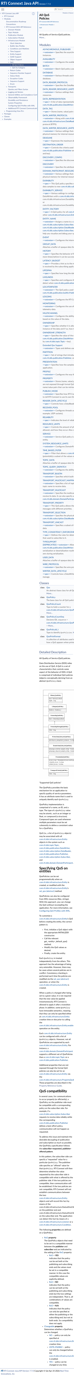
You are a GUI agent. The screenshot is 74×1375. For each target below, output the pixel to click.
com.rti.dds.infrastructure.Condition (55, 1223)
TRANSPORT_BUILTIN (52, 474)
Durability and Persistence (18, 100)
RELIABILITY (48, 417)
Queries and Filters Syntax (18, 89)
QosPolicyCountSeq (55, 617)
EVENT (46, 237)
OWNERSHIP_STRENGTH (54, 333)
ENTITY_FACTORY (51, 209)
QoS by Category (18, 68)
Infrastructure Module (16, 41)
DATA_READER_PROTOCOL (55, 82)
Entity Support (15, 54)
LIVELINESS (48, 277)
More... (42, 38)
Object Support (16, 60)
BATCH (46, 66)
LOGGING (47, 297)
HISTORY (47, 251)
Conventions (11, 24)
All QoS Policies (18, 65)
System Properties (15, 103)
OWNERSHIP (49, 323)
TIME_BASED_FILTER (52, 450)
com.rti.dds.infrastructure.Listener (54, 1221)
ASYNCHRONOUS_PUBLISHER (57, 49)
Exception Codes (16, 79)
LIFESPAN (47, 270)
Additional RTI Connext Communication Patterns (26, 108)
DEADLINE (47, 138)
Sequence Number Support (20, 73)
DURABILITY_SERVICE (53, 190)
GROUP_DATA (49, 244)
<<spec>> (47, 102)
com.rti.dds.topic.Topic (55, 342)
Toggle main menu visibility (3, 8)
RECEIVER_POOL (50, 408)
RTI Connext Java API (10, 13)
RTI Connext (9, 16)
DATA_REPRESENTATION (54, 99)
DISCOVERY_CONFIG (52, 157)
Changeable (49, 1325)
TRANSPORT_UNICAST (53, 522)
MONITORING (49, 303)
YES (51, 1361)
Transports (12, 87)
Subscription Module (16, 38)
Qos (48, 588)
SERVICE (47, 434)
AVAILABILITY (49, 59)
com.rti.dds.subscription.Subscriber (58, 225)
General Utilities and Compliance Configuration (26, 95)
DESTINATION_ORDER (53, 145)
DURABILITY (48, 181)
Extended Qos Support (53, 345)
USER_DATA (48, 558)
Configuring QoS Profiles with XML (21, 106)
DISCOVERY (48, 164)
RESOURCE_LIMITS (51, 424)
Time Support (15, 51)
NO (50, 1334)
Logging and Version (15, 92)
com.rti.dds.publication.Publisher (57, 151)
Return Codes (15, 70)
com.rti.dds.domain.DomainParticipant (56, 862)
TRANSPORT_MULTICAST (54, 490)
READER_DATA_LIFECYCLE (55, 401)
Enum (12, 84)
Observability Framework (17, 97)
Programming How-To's (15, 111)
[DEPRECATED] (50, 545)
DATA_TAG (48, 109)
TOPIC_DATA (48, 460)
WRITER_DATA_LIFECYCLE (55, 571)
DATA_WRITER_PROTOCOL (55, 115)
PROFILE (47, 372)
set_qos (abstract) (46, 890)
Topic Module (13, 32)
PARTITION (48, 352)
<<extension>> (49, 52)
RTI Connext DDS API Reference (18, 27)
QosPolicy (50, 597)
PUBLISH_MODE (50, 391)
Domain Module (14, 30)
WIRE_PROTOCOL (51, 564)
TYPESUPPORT (49, 542)
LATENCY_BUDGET (51, 261)
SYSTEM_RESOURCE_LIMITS (55, 444)
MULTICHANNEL (50, 313)
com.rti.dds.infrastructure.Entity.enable (56, 1025)
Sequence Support (17, 81)
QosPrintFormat (53, 636)
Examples (7, 119)
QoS (11, 62)
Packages (7, 114)
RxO (46, 1236)
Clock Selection (16, 43)
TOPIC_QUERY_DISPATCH (54, 467)
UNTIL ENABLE (56, 1346)
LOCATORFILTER (50, 287)
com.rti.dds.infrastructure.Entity (53, 839)
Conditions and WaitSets (19, 49)
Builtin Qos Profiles (17, 46)
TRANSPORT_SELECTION (54, 513)
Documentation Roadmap (16, 22)
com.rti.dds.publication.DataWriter (58, 105)
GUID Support (15, 57)
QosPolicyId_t (52, 629)
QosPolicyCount (53, 604)
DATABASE (48, 73)
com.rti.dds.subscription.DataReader (55, 850)
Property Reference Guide (50, 1085)
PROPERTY (48, 378)
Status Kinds (15, 76)
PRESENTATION (50, 362)
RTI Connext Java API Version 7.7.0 (19, 1370)
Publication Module (15, 35)
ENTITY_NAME (49, 219)
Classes (7, 116)
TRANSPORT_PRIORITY (53, 503)
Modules (7, 19)
